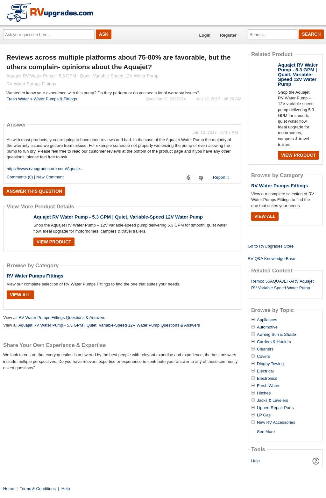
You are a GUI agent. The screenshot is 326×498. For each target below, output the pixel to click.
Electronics (267, 378)
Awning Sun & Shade (276, 334)
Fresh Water (17, 99)
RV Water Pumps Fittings (35, 275)
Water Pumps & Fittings (55, 99)
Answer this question (34, 191)
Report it (221, 177)
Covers (263, 356)
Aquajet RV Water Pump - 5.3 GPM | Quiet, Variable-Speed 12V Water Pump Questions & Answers (109, 325)
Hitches (264, 393)
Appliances (267, 320)
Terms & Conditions (38, 488)
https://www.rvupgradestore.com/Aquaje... (45, 168)
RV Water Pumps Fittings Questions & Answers (61, 317)
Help (255, 460)
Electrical (265, 371)
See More (266, 431)
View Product (54, 241)
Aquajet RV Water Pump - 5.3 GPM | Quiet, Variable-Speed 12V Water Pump (118, 217)
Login (204, 35)
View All (20, 294)
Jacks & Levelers (272, 400)
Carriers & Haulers (274, 342)
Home (8, 488)
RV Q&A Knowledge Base (271, 258)
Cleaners (265, 349)
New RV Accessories (276, 422)
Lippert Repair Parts (275, 408)
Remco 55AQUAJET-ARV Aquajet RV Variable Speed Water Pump (282, 284)
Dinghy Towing (270, 364)
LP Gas (264, 415)
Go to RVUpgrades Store (271, 246)
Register (228, 35)
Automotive (267, 327)
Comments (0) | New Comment (35, 177)
